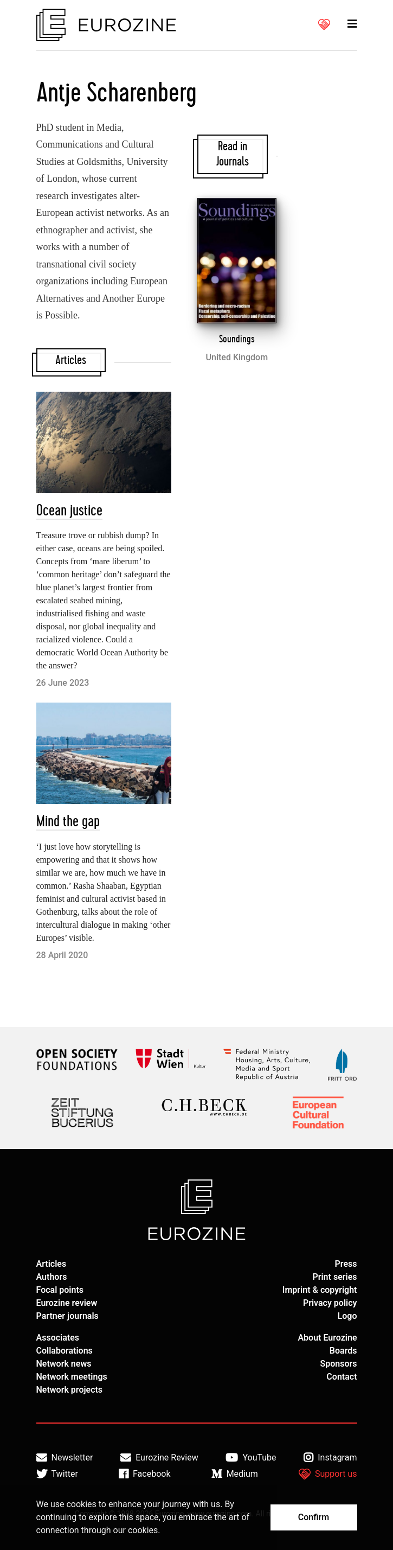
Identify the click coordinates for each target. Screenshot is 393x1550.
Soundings (237, 339)
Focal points (60, 1290)
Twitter (57, 1474)
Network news (64, 1363)
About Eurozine (327, 1337)
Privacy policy (330, 1303)
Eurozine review (67, 1303)
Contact (341, 1377)
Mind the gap (68, 822)
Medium (234, 1474)
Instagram (330, 1458)
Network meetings (71, 1377)
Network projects (69, 1390)
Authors (51, 1277)
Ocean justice (69, 511)
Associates (58, 1337)
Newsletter (64, 1458)
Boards (343, 1350)
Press (346, 1264)
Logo (347, 1316)
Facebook (144, 1474)
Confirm (313, 1517)
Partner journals (67, 1316)
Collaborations (64, 1350)
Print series (334, 1277)
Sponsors (338, 1363)
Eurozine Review (159, 1458)
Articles (51, 1264)
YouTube (251, 1458)
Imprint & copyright (319, 1290)
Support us (328, 1474)
